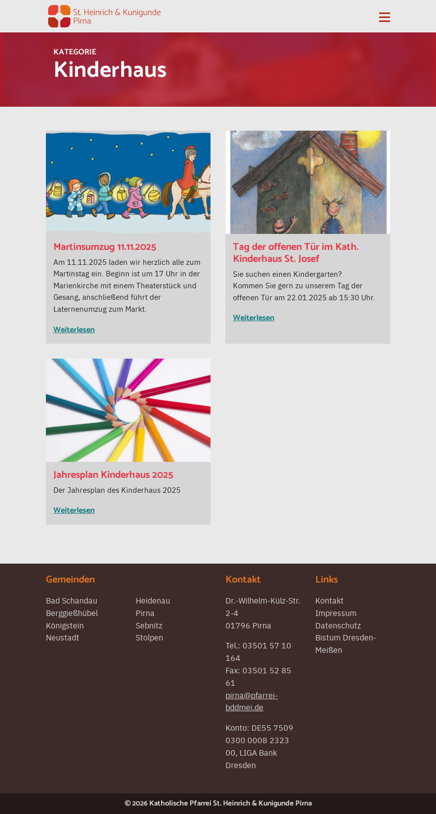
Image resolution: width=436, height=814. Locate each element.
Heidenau (153, 600)
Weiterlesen (74, 330)
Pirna (145, 612)
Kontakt (329, 600)
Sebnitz (149, 624)
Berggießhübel (72, 612)
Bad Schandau (71, 600)
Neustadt (62, 636)
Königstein (65, 624)
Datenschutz (338, 624)
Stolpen (149, 636)
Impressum (336, 612)
